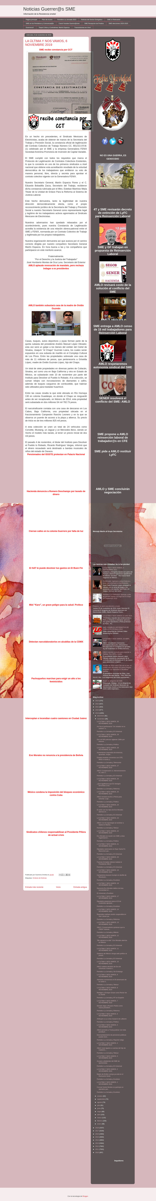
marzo (99, 1118)
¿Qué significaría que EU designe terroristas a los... (108, 785)
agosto (99, 1102)
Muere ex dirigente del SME (112, 681)
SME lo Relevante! (113, 19)
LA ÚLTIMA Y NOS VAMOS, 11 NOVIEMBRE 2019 (108, 949)
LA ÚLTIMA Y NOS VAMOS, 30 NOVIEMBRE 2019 (108, 722)
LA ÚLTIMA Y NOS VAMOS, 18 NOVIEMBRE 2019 (108, 884)
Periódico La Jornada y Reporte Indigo (110, 1040)
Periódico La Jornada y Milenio (107, 932)
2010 (97, 1152)
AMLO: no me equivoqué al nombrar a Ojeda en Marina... (110, 824)
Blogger (85, 1196)
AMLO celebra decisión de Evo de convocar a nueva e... (109, 967)
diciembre (101, 716)
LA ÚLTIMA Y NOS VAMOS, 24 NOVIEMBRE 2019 (108, 806)
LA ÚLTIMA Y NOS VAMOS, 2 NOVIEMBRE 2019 (107, 1070)
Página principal (31, 19)
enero (99, 1124)
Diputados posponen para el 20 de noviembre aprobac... (109, 902)
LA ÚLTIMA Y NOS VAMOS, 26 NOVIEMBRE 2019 (108, 780)
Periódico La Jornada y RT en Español (110, 998)
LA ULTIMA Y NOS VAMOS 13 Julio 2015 (117, 616)
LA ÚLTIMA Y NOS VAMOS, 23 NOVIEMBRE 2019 (108, 819)
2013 (97, 1143)
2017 (97, 1131)
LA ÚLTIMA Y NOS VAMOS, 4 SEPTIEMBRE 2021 (113, 569)
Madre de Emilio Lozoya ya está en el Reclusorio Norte (110, 1075)
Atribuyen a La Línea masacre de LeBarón (112, 1019)
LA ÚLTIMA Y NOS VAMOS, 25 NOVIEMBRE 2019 (108, 793)
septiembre (101, 1099)
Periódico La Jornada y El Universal (109, 731)
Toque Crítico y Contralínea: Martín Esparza (54, 27)
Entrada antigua (80, 887)
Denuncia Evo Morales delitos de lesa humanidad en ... (110, 889)
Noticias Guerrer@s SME (49, 9)
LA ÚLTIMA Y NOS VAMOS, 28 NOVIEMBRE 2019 (108, 749)
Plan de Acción (47, 19)
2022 (97, 704)
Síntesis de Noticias (40, 878)
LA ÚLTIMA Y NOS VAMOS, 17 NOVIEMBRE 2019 (108, 897)
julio (99, 1105)
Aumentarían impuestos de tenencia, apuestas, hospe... (110, 753)
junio (99, 1108)
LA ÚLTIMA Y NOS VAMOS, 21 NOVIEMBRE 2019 (108, 845)
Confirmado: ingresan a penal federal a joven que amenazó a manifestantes (116, 582)
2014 (97, 1140)
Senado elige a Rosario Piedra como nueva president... (110, 1007)
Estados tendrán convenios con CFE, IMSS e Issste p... (110, 758)
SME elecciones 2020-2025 (118, 23)
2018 (97, 1128)
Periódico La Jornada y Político (108, 744)
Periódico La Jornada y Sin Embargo (110, 971)
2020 (97, 710)
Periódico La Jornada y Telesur (107, 828)
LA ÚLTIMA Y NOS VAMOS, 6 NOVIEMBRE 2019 (107, 1015)
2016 (97, 1134)
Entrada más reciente (34, 887)
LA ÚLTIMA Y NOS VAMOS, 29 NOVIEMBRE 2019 (108, 735)
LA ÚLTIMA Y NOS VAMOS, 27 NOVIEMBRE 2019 (108, 767)
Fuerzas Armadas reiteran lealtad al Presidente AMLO (109, 863)
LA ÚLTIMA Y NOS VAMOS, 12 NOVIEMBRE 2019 (108, 936)
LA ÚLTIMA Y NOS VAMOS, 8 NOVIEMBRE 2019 (107, 988)
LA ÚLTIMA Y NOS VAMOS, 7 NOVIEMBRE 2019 (107, 1002)
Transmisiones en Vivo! (82, 27)
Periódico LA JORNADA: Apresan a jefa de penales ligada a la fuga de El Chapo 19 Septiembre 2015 (117, 596)
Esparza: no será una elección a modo (106, 606)
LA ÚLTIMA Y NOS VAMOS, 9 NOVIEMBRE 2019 (107, 975)
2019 (97, 713)
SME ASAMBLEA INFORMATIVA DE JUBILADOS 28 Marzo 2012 (116, 628)
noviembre (101, 719)
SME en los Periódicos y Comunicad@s (40, 23)
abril (99, 1114)
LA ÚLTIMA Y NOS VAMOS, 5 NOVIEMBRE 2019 (107, 1026)
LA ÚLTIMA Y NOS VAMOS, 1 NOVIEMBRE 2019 (107, 1083)
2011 (97, 1149)
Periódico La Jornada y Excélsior (108, 880)
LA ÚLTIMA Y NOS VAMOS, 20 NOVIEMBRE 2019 (108, 858)
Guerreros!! (30, 27)
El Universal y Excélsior (105, 893)
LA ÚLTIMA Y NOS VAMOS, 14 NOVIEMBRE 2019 (108, 910)
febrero (100, 1121)
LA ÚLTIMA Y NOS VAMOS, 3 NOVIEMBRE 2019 (107, 1057)
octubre (100, 1096)
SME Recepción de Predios (94, 23)
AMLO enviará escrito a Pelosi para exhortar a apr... (109, 798)
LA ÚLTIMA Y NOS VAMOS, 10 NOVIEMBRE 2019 (108, 962)
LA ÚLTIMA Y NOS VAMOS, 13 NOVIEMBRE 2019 (108, 923)
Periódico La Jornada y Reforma (108, 789)
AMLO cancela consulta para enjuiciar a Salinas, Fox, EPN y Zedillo (117, 653)
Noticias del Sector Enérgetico (91, 19)
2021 (97, 707)
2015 (97, 1137)
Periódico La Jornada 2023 (66, 19)
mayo (99, 1111)
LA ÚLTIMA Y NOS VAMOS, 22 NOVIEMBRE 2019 (108, 832)
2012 (97, 1146)
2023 (97, 701)
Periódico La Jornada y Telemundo (109, 762)
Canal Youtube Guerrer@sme (69, 23)
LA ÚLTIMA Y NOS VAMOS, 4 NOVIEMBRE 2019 (107, 1044)
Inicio (58, 887)
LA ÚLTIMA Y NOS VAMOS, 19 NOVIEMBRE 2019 (108, 871)
